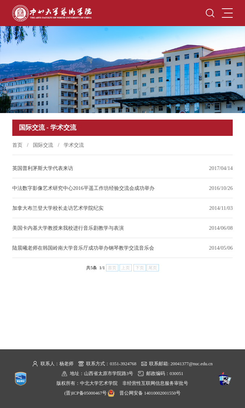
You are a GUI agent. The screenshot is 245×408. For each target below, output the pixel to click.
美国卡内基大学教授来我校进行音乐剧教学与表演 (68, 228)
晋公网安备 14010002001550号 (150, 393)
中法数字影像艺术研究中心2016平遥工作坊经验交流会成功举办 (83, 188)
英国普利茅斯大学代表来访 (42, 168)
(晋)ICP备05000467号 (85, 393)
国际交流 (43, 145)
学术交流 (74, 145)
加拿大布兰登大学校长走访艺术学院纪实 (58, 208)
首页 (17, 145)
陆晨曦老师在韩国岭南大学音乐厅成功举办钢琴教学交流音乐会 (83, 248)
